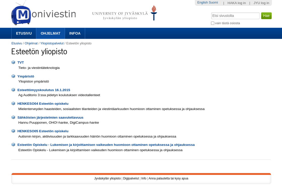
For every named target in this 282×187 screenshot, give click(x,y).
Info (143, 178)
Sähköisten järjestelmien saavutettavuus (50, 117)
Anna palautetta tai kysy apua (168, 178)
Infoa (75, 33)
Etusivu (24, 33)
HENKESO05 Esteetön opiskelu (42, 131)
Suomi (213, 2)
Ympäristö (25, 76)
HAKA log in (237, 3)
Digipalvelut (131, 178)
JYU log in (261, 3)
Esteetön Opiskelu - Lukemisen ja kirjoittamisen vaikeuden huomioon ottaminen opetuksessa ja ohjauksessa (106, 145)
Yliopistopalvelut (51, 43)
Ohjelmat (50, 33)
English (202, 2)
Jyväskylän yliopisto (107, 178)
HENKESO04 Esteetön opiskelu (42, 103)
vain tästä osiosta (227, 23)
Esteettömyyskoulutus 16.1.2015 (43, 90)
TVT (20, 62)
